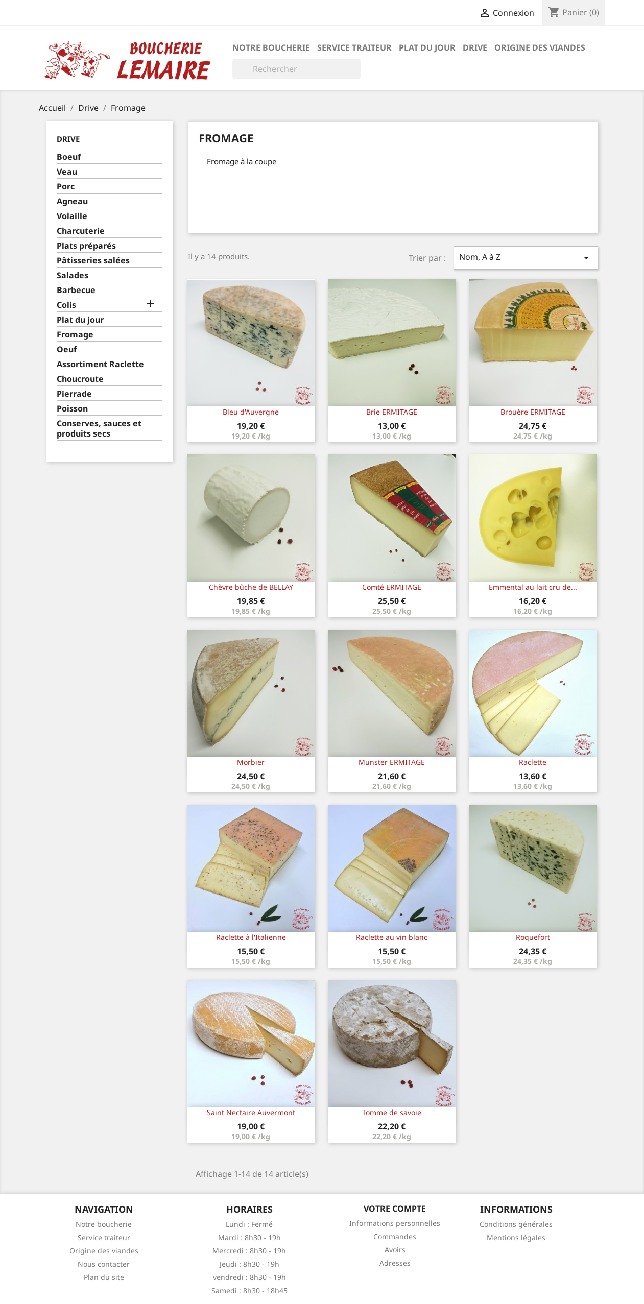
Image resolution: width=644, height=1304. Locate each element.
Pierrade (74, 394)
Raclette (532, 762)
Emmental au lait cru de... (533, 587)
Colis (66, 305)
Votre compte (395, 1208)
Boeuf (69, 157)
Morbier (251, 762)
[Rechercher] (296, 69)
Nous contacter (104, 1264)
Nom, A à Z (525, 257)
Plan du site (104, 1277)
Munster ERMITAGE (392, 762)
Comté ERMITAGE (391, 587)
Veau (67, 171)
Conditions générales (516, 1224)
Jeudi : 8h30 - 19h (249, 1264)
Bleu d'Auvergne (251, 412)
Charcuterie (81, 231)
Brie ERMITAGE (391, 412)
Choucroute (80, 379)
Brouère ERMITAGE (532, 412)
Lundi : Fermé (249, 1224)
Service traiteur (354, 47)
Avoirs (395, 1249)
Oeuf (67, 349)
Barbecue (76, 290)
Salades (72, 275)
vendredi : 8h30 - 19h (249, 1277)
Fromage (75, 334)
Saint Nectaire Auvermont (251, 1112)
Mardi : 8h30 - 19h (249, 1237)
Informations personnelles (394, 1223)
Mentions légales (516, 1237)
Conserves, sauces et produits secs (99, 428)
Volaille (72, 216)
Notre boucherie (271, 47)
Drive (475, 47)
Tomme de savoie (391, 1112)
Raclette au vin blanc (391, 937)
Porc (66, 186)
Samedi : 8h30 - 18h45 (249, 1290)
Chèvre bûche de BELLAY (251, 587)
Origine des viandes (539, 47)
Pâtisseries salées (93, 260)
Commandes (394, 1236)
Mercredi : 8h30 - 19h (249, 1250)
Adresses (395, 1263)
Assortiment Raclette (100, 364)
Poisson (72, 408)
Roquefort (533, 937)
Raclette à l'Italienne (251, 937)
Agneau (72, 201)
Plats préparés (86, 245)
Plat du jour (427, 47)
